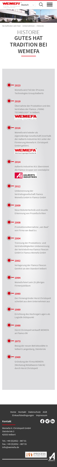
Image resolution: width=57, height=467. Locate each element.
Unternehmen (28, 26)
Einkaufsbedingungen (23, 415)
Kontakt (22, 411)
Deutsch (25, 4)
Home (13, 411)
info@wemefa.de (10, 447)
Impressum (41, 415)
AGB (45, 411)
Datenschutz (34, 411)
